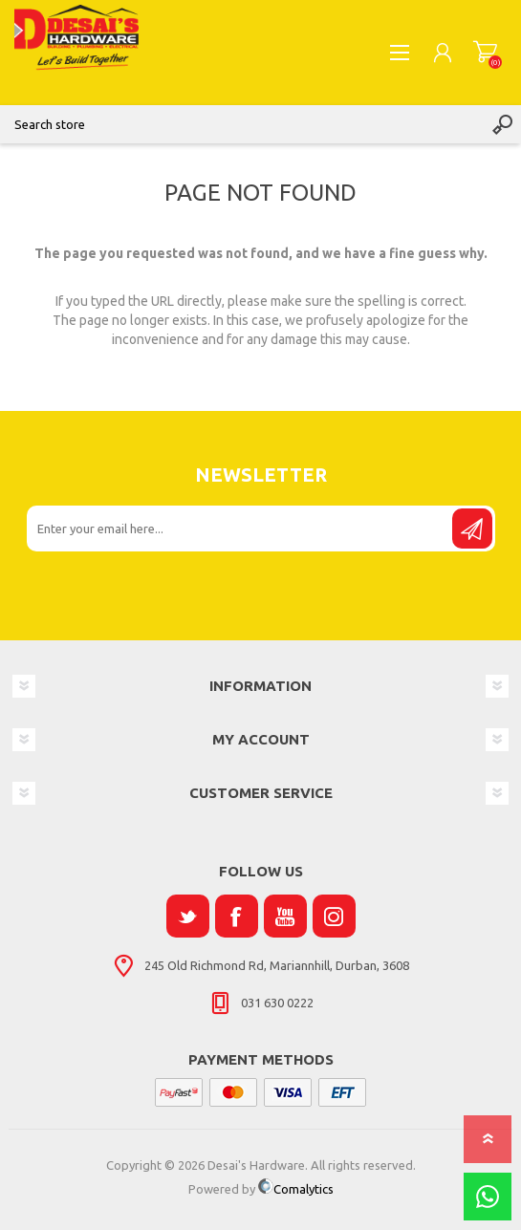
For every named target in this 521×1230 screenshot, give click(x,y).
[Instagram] (334, 916)
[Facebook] (236, 916)
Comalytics (296, 1189)
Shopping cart (485, 53)
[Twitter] (187, 916)
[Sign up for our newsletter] (241, 528)
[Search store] (241, 124)
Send (472, 528)
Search (502, 124)
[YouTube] (285, 916)
